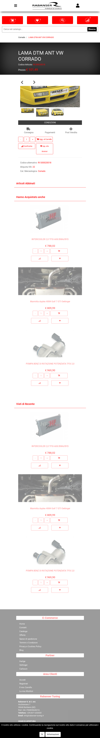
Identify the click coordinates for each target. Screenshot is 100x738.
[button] (22, 82)
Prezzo (21, 70)
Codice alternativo (28, 162)
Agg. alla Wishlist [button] (44, 148)
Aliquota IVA (26, 167)
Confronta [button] (26, 146)
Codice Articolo (25, 65)
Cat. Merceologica (28, 171)
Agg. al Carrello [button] (44, 139)
